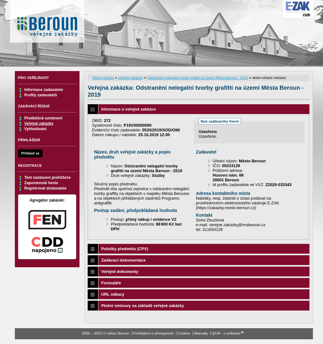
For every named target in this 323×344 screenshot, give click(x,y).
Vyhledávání (35, 129)
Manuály (201, 333)
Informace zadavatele (43, 90)
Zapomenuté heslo (41, 183)
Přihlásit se (30, 153)
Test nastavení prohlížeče (47, 177)
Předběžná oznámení (43, 118)
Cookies (184, 333)
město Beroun (47, 23)
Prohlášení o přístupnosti (153, 333)
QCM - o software (226, 333)
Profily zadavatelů (40, 95)
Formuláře (111, 283)
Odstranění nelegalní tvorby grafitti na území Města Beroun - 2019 (197, 78)
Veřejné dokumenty (119, 271)
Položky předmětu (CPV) (124, 248)
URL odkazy (112, 294)
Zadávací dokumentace (123, 260)
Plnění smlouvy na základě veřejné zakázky (142, 305)
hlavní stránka (103, 78)
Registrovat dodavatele (45, 188)
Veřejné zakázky (39, 123)
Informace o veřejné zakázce (128, 109)
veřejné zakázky (130, 78)
